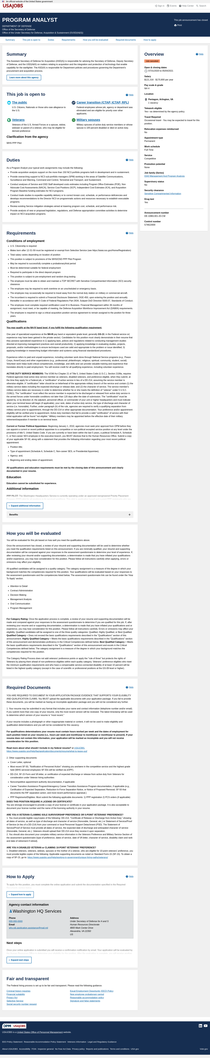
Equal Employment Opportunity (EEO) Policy (91, 991)
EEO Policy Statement (12, 1042)
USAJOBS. (79, 748)
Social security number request (22, 1004)
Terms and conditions (119, 1049)
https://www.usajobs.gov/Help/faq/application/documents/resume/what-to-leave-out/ (47, 751)
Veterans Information (76, 1042)
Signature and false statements (85, 1001)
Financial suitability (16, 994)
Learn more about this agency (23, 77)
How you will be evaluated (95, 40)
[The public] (37, 106)
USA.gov (135, 1049)
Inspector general (46, 1049)
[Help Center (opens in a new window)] (186, 6)
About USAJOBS (10, 1049)
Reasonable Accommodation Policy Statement (45, 1042)
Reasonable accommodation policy (87, 997)
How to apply (150, 40)
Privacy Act (12, 997)
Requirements (68, 40)
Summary (10, 40)
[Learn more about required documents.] (129, 687)
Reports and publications (97, 1049)
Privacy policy (78, 1049)
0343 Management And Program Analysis (164, 176)
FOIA (34, 1049)
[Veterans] (37, 125)
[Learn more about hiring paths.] (129, 94)
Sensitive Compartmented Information (162, 193)
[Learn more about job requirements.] (129, 233)
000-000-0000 (16, 921)
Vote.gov (204, 1049)
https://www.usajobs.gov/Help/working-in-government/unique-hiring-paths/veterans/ (67, 857)
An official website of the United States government (29, 2)
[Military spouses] (102, 123)
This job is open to (31, 40)
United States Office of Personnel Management (40, 1032)
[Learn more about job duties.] (129, 160)
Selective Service (15, 1001)
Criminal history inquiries (18, 991)
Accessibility (24, 1049)
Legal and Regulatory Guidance (102, 1042)
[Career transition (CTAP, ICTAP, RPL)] (102, 107)
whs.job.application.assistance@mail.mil (28, 928)
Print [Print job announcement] (178, 25)
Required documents (126, 40)
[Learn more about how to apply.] (129, 876)
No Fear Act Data (63, 1049)
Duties (51, 40)
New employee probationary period (87, 994)
